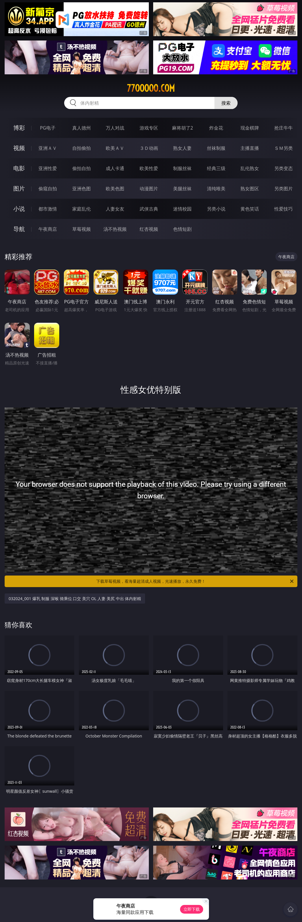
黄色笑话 (249, 209)
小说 (19, 209)
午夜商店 (47, 229)
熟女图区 (249, 188)
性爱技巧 (283, 209)
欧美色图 (115, 188)
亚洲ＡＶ (47, 148)
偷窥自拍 (47, 188)
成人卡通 (115, 168)
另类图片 (283, 188)
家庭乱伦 (81, 209)
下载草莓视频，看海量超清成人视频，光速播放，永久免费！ (195, 581)
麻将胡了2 (182, 128)
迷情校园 (182, 209)
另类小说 (216, 209)
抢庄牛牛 (283, 128)
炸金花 (216, 128)
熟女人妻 (182, 148)
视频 (19, 148)
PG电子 (47, 128)
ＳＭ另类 (283, 148)
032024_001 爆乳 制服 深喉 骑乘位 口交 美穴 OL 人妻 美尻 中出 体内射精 (75, 598)
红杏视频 (149, 229)
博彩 (19, 128)
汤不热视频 (115, 229)
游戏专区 (149, 128)
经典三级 (216, 168)
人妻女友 (115, 209)
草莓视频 (81, 229)
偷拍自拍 (81, 168)
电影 (19, 168)
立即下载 (192, 909)
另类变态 (283, 168)
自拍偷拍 (81, 148)
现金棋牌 (249, 128)
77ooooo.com (151, 88)
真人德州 (81, 128)
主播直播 (249, 148)
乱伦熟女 (249, 168)
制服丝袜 (182, 168)
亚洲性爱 (47, 168)
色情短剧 (182, 229)
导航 (19, 229)
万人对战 (115, 128)
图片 (19, 188)
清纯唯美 (216, 188)
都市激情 (47, 209)
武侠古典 (149, 209)
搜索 (226, 103)
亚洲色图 (81, 188)
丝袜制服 (216, 148)
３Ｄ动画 (149, 148)
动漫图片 (149, 188)
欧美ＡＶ (115, 148)
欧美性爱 (149, 168)
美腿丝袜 (182, 188)
